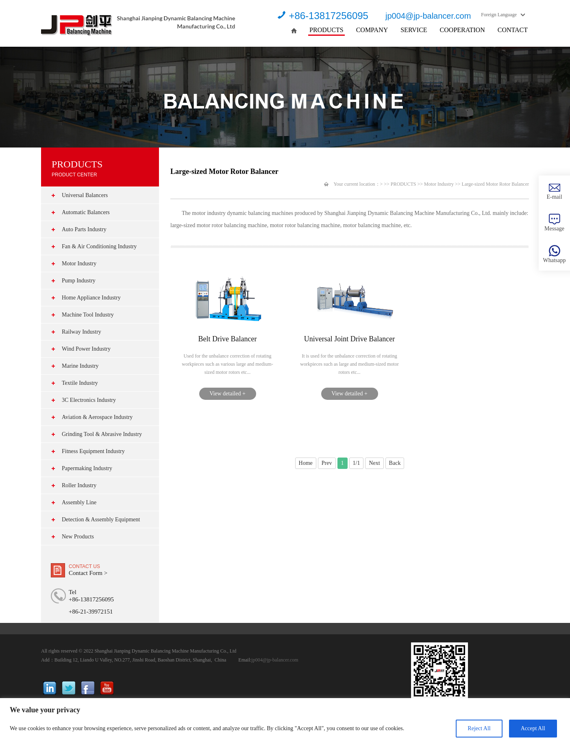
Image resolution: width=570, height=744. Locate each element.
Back (395, 463)
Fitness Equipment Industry (93, 451)
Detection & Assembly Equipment (101, 519)
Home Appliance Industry (91, 298)
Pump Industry (79, 281)
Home (306, 463)
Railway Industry (81, 332)
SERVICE (413, 29)
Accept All (533, 728)
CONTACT (513, 29)
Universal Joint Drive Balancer (349, 339)
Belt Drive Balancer (227, 339)
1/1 (356, 463)
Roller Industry (79, 485)
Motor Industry (79, 263)
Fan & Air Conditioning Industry (99, 246)
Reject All (479, 728)
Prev (327, 463)
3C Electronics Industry (89, 400)
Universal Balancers (85, 195)
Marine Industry (80, 366)
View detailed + (227, 393)
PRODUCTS (326, 29)
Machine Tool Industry (88, 315)
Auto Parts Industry (84, 229)
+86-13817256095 (328, 15)
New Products (78, 537)
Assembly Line (79, 502)
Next (374, 463)
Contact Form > (88, 573)
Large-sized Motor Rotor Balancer (495, 184)
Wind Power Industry (86, 349)
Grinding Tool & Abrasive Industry (102, 434)
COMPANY (372, 29)
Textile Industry (80, 383)
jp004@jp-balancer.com (428, 15)
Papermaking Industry (87, 468)
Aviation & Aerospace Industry (97, 417)
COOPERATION (462, 29)
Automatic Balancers (86, 212)
